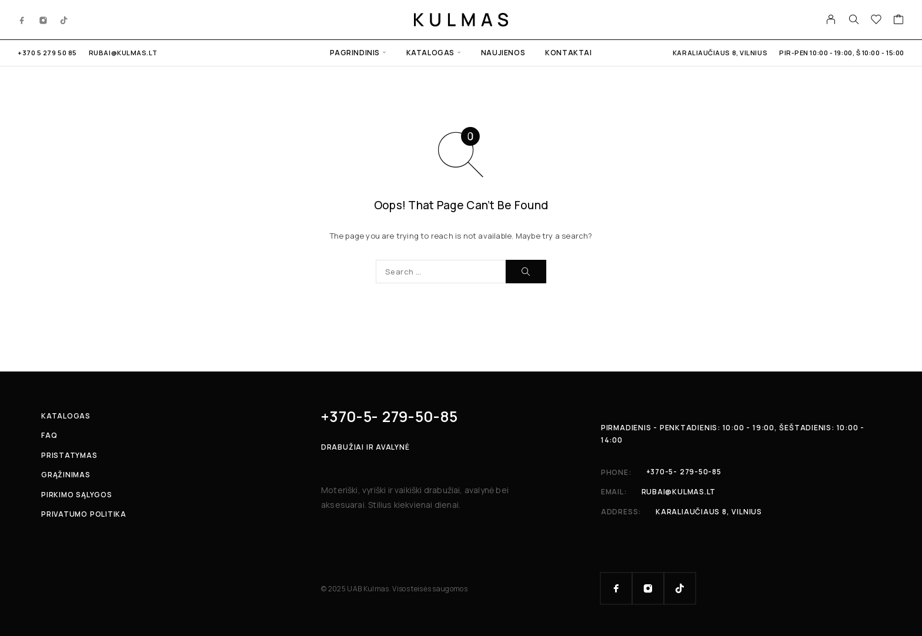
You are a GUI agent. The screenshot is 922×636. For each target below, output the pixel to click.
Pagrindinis (355, 52)
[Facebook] (22, 19)
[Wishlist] (876, 21)
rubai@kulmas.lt (123, 52)
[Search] (854, 19)
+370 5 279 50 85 (47, 52)
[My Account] (831, 19)
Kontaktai (568, 52)
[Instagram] (43, 19)
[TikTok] (64, 19)
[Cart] (898, 21)
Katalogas (430, 52)
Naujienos (503, 52)
